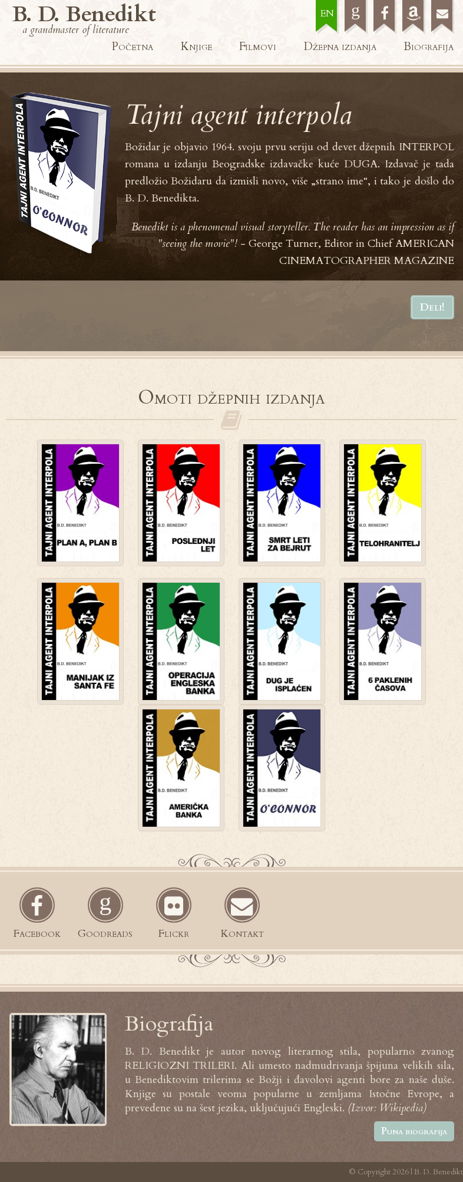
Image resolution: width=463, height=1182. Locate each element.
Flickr (173, 933)
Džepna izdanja (340, 46)
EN (327, 13)
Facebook (37, 933)
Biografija (429, 46)
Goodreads (105, 933)
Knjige (196, 46)
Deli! (432, 307)
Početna (132, 46)
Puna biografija (414, 1131)
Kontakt (242, 933)
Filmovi (257, 46)
